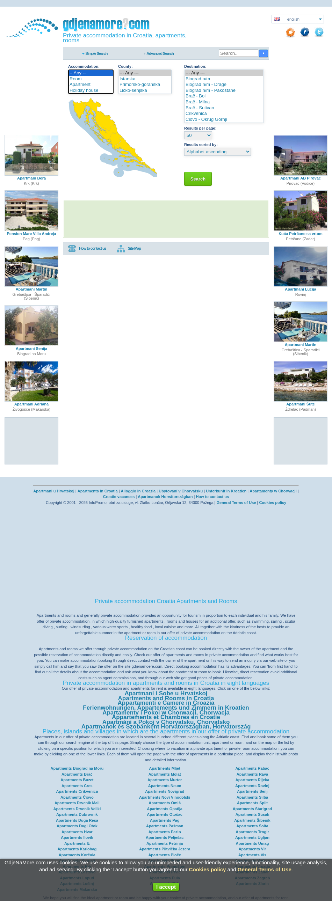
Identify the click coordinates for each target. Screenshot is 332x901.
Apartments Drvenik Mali (77, 803)
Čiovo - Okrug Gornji (224, 120)
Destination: (195, 66)
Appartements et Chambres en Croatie (166, 717)
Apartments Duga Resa (77, 820)
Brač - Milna (224, 102)
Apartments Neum (164, 786)
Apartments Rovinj (252, 786)
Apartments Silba (252, 797)
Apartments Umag (252, 843)
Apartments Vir (252, 849)
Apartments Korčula (77, 855)
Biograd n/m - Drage (224, 85)
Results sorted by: (201, 144)
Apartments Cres (77, 786)
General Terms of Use (236, 502)
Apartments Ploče (164, 855)
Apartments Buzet (76, 780)
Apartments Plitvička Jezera (164, 849)
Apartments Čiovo (77, 797)
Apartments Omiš (165, 803)
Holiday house (91, 91)
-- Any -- (91, 73)
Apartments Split (252, 803)
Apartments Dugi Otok (77, 826)
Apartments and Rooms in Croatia (166, 698)
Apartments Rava (252, 774)
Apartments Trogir (252, 832)
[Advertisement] (166, 218)
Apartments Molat (165, 774)
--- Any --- (145, 73)
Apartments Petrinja (164, 843)
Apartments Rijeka (252, 780)
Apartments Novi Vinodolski (164, 797)
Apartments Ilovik (77, 837)
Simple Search (97, 53)
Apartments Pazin (165, 832)
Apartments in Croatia (98, 491)
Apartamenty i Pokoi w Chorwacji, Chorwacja (166, 712)
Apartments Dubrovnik (77, 814)
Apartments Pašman (164, 826)
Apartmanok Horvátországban (165, 497)
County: (125, 66)
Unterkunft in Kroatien (226, 491)
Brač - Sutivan (224, 108)
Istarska (145, 79)
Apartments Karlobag (76, 849)
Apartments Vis (252, 855)
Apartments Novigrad (164, 791)
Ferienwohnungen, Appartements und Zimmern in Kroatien (166, 707)
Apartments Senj (252, 791)
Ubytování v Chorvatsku (181, 491)
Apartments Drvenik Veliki (77, 809)
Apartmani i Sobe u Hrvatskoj (165, 693)
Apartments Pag (164, 820)
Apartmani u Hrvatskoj (53, 491)
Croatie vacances (119, 497)
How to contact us (87, 248)
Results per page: (200, 128)
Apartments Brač (77, 774)
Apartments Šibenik (252, 820)
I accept (166, 887)
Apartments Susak (252, 814)
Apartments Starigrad (252, 809)
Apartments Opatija (164, 809)
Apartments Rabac (252, 768)
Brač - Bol (224, 96)
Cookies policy (272, 502)
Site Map (129, 248)
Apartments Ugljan (252, 837)
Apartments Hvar (77, 832)
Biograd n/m (224, 79)
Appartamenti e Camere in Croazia (166, 702)
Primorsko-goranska (145, 85)
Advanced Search (159, 53)
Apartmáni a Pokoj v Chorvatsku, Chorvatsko (166, 722)
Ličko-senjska (145, 91)
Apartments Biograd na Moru (77, 768)
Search (198, 179)
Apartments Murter (164, 780)
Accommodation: (84, 66)
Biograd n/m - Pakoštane (224, 91)
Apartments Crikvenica (77, 791)
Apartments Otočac (164, 814)
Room (91, 79)
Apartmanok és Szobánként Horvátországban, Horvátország (166, 726)
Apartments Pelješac (164, 837)
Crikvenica (224, 114)
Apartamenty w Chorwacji (273, 491)
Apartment (91, 85)
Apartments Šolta (252, 826)
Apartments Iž (77, 843)
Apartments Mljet (164, 768)
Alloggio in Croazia (138, 491)
